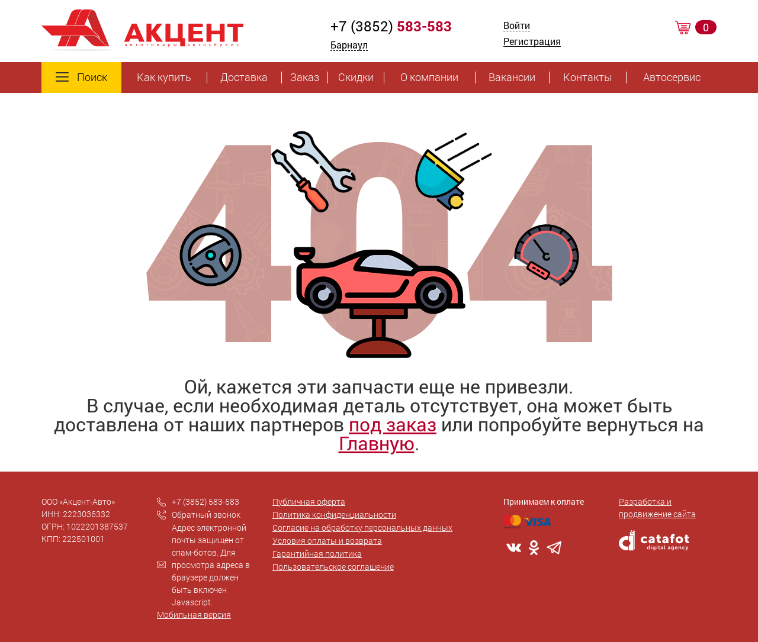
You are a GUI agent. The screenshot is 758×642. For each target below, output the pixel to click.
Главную (377, 443)
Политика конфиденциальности (334, 514)
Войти (516, 26)
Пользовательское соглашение (333, 566)
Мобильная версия (194, 614)
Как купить (164, 77)
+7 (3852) (391, 26)
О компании (429, 77)
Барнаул (349, 44)
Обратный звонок (206, 514)
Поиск (81, 77)
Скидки (356, 77)
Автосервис (672, 77)
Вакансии (512, 77)
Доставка (244, 77)
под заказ (392, 424)
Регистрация (532, 42)
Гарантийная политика (317, 553)
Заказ (304, 77)
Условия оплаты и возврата (327, 540)
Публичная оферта (308, 501)
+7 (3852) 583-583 (205, 501)
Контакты (587, 77)
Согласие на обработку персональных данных (362, 527)
